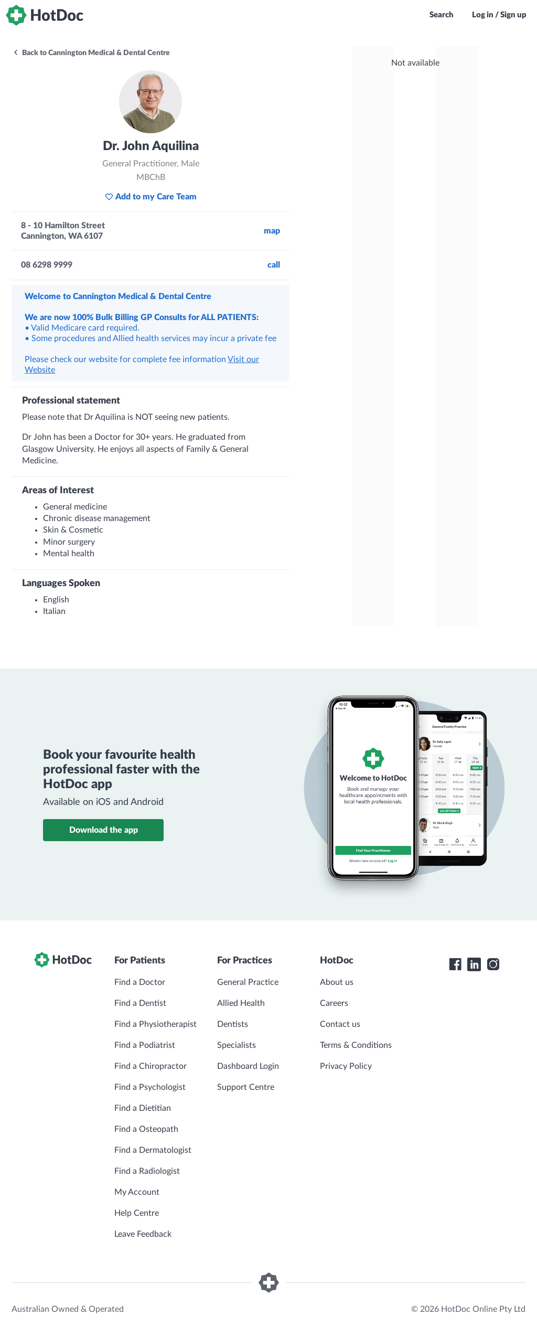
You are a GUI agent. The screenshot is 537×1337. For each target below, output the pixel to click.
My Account (136, 1192)
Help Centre (136, 1213)
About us (336, 982)
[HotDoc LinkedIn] (474, 964)
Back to (91, 53)
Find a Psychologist (150, 1087)
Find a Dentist (140, 1003)
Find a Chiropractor (150, 1066)
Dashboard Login (248, 1066)
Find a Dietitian (142, 1108)
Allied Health (241, 1003)
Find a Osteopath (146, 1129)
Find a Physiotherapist (155, 1024)
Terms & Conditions (356, 1045)
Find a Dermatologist (152, 1150)
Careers (334, 1003)
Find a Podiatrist (144, 1045)
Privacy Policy (346, 1066)
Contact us (340, 1024)
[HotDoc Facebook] (455, 964)
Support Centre (245, 1087)
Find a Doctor (139, 982)
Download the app (103, 830)
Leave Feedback (142, 1234)
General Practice (247, 982)
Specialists (236, 1045)
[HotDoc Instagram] (493, 964)
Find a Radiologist (147, 1171)
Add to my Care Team (151, 197)
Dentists (232, 1024)
